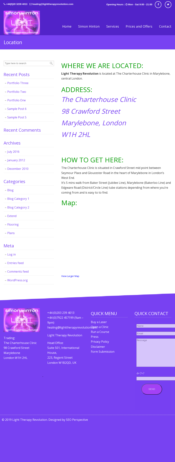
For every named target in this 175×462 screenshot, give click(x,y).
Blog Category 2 (18, 207)
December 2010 (17, 169)
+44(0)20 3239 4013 (16, 4)
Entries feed (15, 263)
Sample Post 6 (16, 109)
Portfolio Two (16, 92)
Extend (12, 216)
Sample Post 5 (16, 117)
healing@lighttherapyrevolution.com (52, 4)
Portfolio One (16, 100)
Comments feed (18, 271)
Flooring (13, 224)
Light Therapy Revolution (22, 23)
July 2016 (13, 152)
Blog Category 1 (18, 199)
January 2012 (16, 160)
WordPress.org (17, 280)
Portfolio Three (17, 83)
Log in (11, 254)
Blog (10, 190)
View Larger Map (70, 276)
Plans (11, 233)
